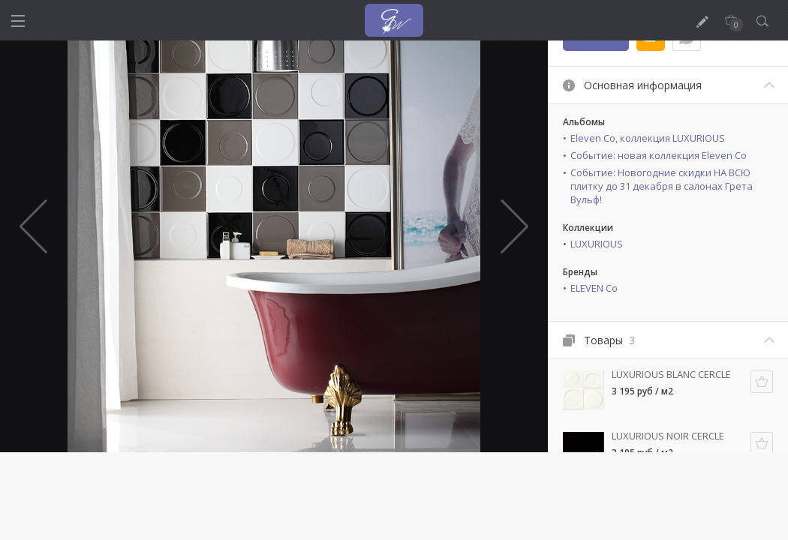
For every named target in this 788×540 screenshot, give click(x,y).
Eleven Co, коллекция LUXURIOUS (647, 138)
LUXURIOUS (596, 243)
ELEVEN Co (594, 288)
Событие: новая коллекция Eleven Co (658, 155)
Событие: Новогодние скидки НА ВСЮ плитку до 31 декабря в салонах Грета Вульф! (661, 186)
